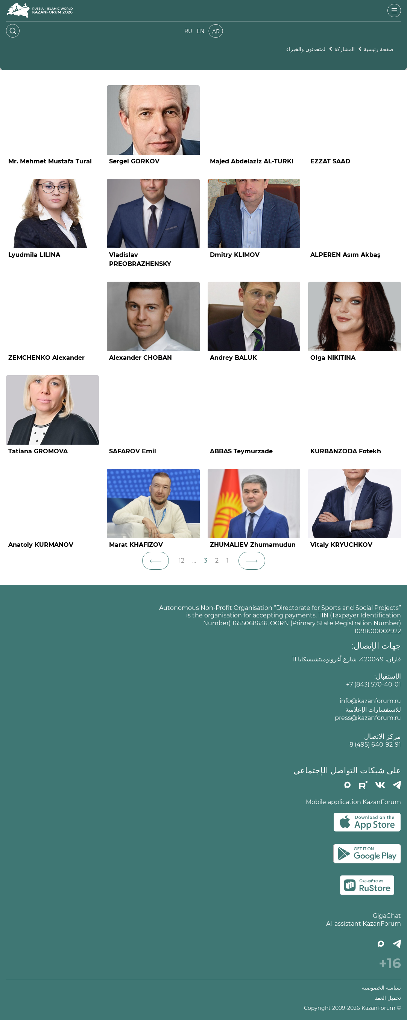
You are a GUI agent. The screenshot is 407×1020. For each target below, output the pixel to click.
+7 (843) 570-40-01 (373, 684)
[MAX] (347, 785)
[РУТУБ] (363, 785)
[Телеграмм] (397, 785)
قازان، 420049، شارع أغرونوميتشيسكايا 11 (346, 659)
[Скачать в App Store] (367, 822)
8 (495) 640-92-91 (375, 744)
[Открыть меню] (394, 10)
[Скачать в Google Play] (367, 853)
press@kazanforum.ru (368, 718)
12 (181, 560)
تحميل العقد (388, 998)
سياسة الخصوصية (381, 988)
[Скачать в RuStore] (367, 885)
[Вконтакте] (380, 785)
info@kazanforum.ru (370, 701)
